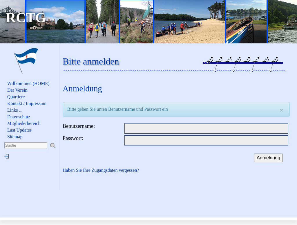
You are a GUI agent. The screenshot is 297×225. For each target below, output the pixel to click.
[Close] (281, 110)
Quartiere (16, 96)
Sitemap (14, 136)
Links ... (14, 110)
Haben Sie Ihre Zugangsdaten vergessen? (101, 170)
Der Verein (17, 90)
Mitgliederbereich (24, 123)
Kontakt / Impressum (26, 103)
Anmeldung (268, 157)
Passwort (72, 138)
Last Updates (19, 130)
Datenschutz (18, 116)
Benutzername (78, 126)
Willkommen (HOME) (28, 83)
